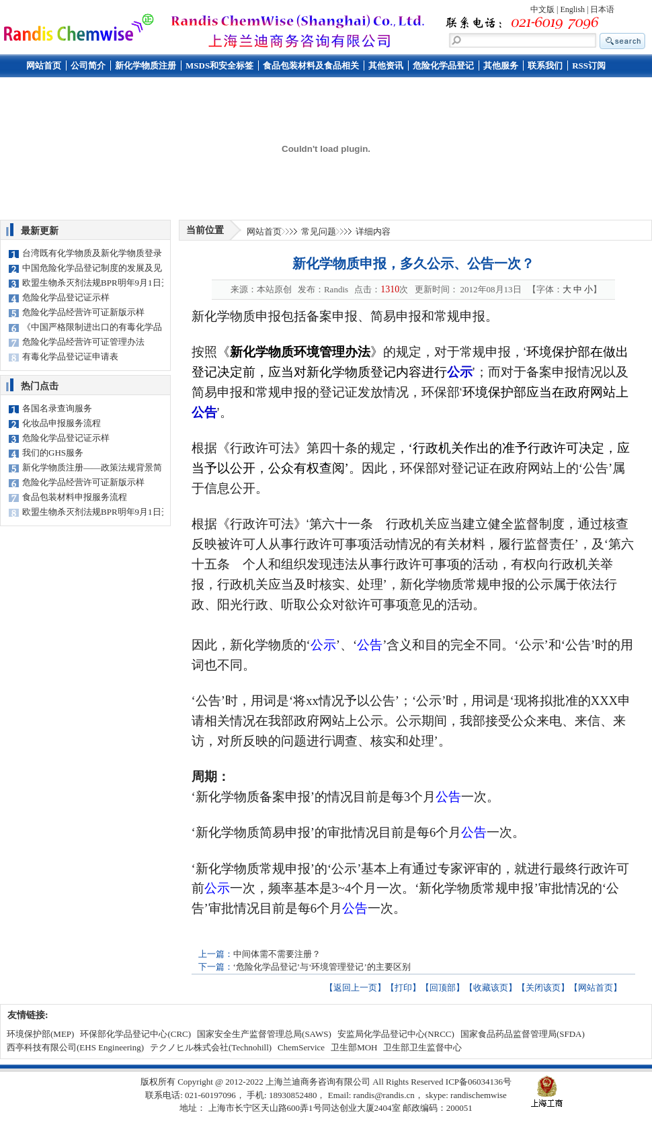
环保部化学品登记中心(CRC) (135, 1034)
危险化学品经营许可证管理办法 (83, 342)
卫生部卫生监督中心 (422, 1047)
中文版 (542, 9)
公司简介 (88, 65)
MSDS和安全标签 (219, 65)
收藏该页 (490, 987)
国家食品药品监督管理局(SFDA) (522, 1034)
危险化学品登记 (443, 65)
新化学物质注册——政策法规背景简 (92, 467)
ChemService (301, 1047)
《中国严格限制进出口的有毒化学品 (92, 327)
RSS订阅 (589, 65)
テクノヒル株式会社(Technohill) (211, 1047)
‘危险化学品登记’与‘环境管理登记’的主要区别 (322, 967)
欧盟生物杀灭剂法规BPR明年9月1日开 (96, 283)
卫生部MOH (354, 1047)
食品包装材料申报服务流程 (74, 497)
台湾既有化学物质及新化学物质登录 (92, 253)
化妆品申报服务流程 (61, 423)
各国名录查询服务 (57, 408)
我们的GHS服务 (52, 453)
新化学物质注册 (145, 65)
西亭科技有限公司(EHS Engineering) (75, 1047)
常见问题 (318, 231)
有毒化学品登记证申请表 (70, 356)
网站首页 (43, 65)
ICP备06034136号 (479, 1082)
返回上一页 (355, 987)
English (572, 9)
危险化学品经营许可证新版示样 (83, 312)
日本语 (602, 9)
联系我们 (545, 65)
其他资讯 (385, 65)
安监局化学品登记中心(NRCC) (395, 1034)
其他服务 (500, 65)
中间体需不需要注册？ (277, 954)
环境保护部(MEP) (40, 1034)
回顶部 (443, 987)
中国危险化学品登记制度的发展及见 (92, 268)
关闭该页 (543, 987)
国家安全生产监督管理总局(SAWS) (264, 1034)
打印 (403, 987)
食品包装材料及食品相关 (311, 65)
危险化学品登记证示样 (66, 297)
